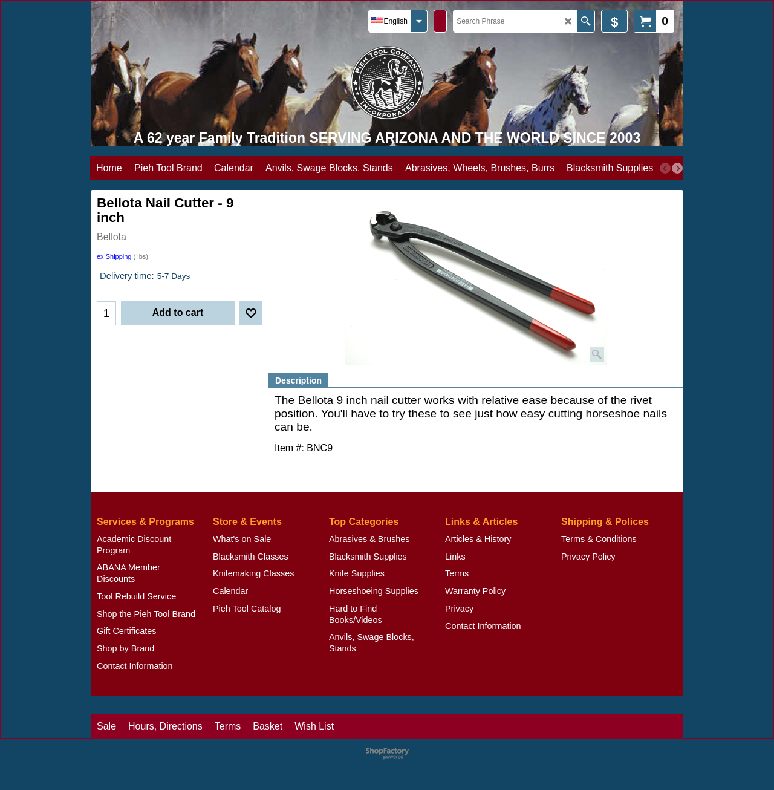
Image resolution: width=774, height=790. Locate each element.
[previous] (665, 168)
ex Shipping (114, 256)
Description (298, 380)
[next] (677, 168)
